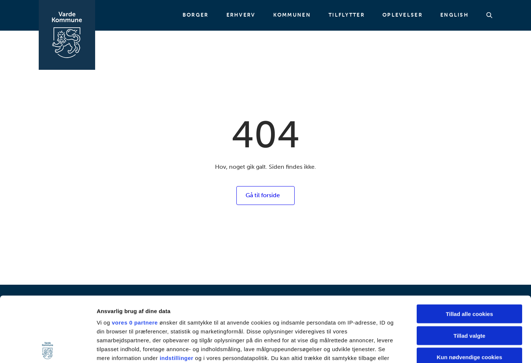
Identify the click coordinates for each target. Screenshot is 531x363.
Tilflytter (347, 15)
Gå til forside (263, 195)
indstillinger (177, 293)
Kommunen (292, 15)
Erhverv (241, 15)
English (454, 15)
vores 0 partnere (135, 257)
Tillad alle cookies (469, 249)
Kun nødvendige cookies (469, 292)
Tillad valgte (469, 270)
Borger (196, 15)
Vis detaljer (383, 348)
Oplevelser (402, 15)
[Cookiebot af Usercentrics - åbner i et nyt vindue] (47, 348)
